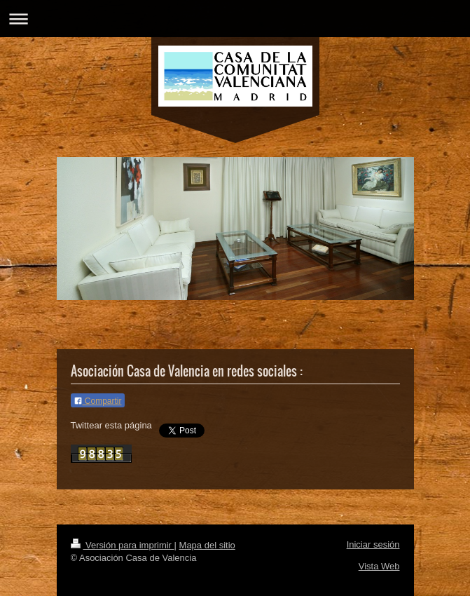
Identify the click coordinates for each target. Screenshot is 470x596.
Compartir (98, 401)
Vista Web (379, 566)
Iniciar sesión (373, 544)
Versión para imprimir (122, 545)
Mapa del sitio (207, 545)
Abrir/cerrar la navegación (235, 19)
